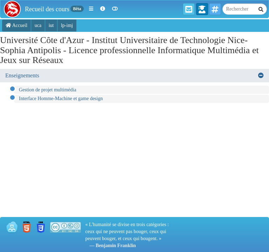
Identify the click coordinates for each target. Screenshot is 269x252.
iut (51, 25)
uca (38, 25)
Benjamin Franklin (116, 245)
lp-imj (67, 25)
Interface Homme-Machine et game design (61, 98)
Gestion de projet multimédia (47, 89)
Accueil (16, 25)
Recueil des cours (47, 9)
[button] (91, 9)
